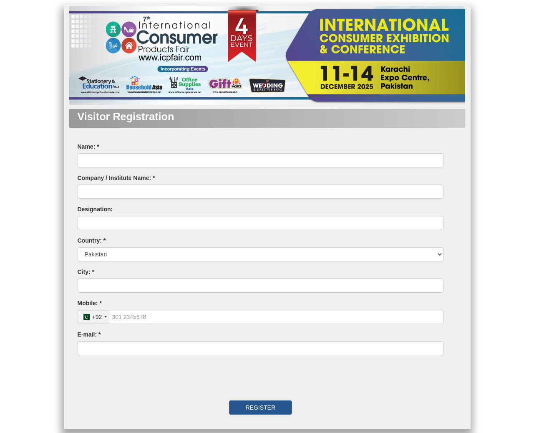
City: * (86, 271)
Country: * (92, 240)
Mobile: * (90, 303)
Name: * (88, 146)
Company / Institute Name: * (116, 178)
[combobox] (94, 317)
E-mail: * (89, 334)
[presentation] (134, 378)
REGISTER (260, 407)
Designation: (95, 209)
